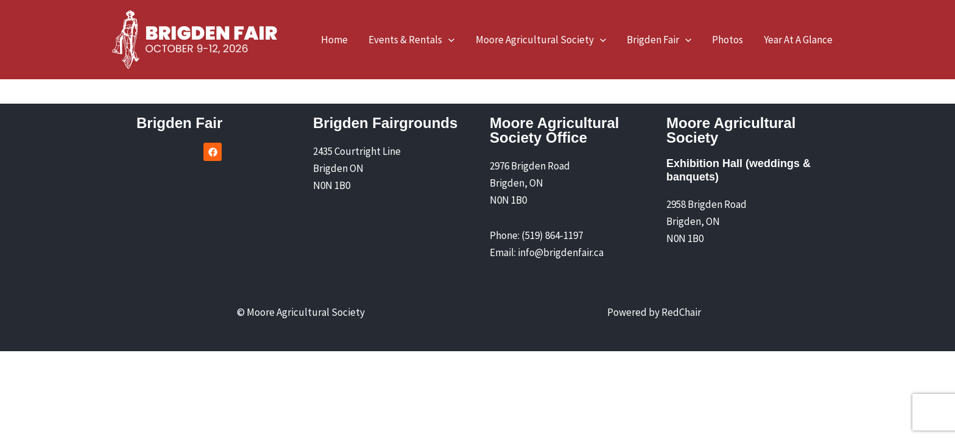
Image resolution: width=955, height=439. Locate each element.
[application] (448, 39)
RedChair (681, 312)
